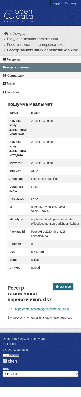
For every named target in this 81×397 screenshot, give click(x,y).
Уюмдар (19, 34)
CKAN (10, 361)
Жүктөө (63, 286)
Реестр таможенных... (18, 67)
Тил (5, 368)
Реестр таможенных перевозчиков (36, 45)
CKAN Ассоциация (15, 349)
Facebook (11, 92)
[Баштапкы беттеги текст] (6, 34)
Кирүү (57, 3)
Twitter (9, 83)
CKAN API (9, 344)
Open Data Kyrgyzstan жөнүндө (24, 338)
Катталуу (70, 3)
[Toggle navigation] (72, 16)
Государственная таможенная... (34, 39)
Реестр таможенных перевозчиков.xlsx (42, 50)
